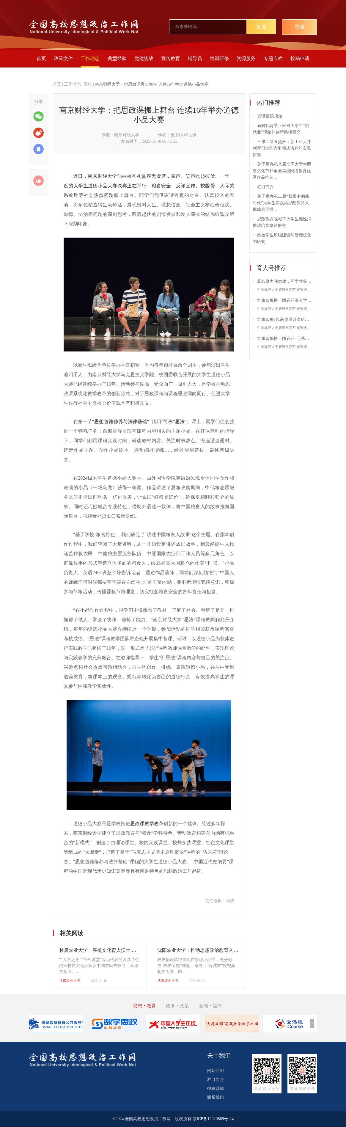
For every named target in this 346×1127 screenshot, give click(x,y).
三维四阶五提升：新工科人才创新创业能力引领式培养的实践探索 (282, 148)
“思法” (179, 421)
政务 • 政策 (177, 1005)
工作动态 (90, 58)
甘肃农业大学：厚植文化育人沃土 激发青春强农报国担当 (119, 950)
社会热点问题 (99, 195)
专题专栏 (273, 58)
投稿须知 (215, 1088)
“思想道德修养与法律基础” (120, 421)
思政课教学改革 (146, 823)
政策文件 (63, 58)
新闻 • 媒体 (210, 1005)
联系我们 (215, 1097)
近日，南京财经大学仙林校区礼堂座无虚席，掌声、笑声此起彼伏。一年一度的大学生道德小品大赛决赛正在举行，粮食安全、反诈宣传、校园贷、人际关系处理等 (149, 186)
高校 (88, 84)
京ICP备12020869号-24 (213, 1119)
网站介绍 (215, 1070)
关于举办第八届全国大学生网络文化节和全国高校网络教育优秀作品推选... (282, 171)
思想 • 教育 (144, 1005)
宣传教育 (170, 58)
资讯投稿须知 (269, 116)
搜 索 (261, 26)
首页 (41, 58)
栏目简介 (265, 187)
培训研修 (219, 58)
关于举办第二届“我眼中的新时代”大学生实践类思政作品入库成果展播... (281, 203)
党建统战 (143, 58)
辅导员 (195, 58)
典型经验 (117, 58)
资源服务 (246, 58)
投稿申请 (299, 58)
